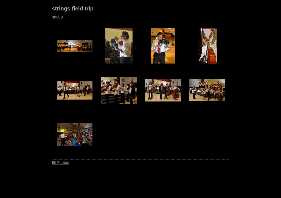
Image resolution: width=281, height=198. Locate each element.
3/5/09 (57, 17)
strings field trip (73, 9)
